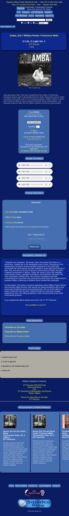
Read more (34, 247)
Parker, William (35, 393)
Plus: (23, 5)
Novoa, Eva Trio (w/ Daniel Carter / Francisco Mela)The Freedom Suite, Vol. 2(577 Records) (44, 434)
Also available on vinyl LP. (35, 305)
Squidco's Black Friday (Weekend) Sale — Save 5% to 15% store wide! (34, 2)
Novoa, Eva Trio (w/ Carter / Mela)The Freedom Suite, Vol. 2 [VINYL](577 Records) (14, 435)
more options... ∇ (8, 27)
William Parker (11, 217)
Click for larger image (34, 87)
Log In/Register (37, 12)
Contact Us (32, 486)
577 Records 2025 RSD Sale (34, 385)
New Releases (21, 16)
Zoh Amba (9, 212)
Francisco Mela (11, 223)
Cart (18, 12)
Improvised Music (34, 387)
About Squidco (21, 486)
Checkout (25, 12)
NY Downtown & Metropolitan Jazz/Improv (34, 391)
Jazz (34, 389)
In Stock (34, 131)
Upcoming (49, 16)
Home (11, 486)
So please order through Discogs (34, 151)
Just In (31, 16)
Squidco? (48, 12)
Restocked (39, 16)
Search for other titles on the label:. (34, 398)
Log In (25, 137)
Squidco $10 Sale (50, 5)
